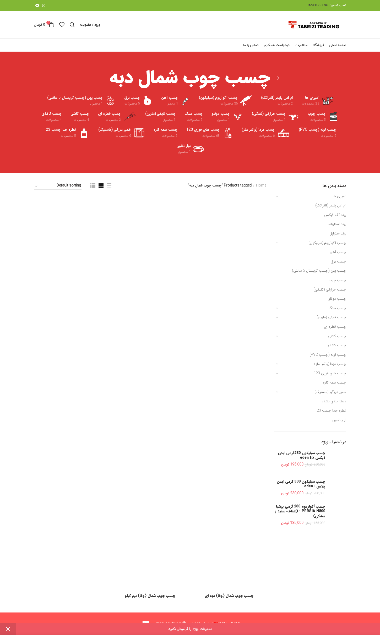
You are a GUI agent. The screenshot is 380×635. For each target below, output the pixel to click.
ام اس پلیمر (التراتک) (330, 205)
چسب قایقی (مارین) (331, 317)
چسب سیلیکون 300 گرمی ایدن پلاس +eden (301, 484)
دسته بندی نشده (334, 401)
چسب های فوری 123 (330, 373)
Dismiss (8, 629)
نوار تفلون (339, 420)
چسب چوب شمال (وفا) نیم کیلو (150, 595)
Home (261, 185)
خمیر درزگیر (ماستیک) (330, 392)
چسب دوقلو (337, 299)
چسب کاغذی (336, 345)
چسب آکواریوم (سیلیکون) (327, 243)
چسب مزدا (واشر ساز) (330, 364)
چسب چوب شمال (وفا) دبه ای (229, 595)
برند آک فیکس (335, 215)
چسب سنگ (337, 308)
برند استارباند (337, 224)
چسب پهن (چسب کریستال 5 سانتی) (319, 270)
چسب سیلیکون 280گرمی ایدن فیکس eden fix (301, 455)
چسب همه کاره (334, 382)
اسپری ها (339, 196)
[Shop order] (58, 186)
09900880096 (318, 5)
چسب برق (338, 261)
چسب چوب (337, 280)
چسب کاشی (337, 336)
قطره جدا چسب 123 (330, 410)
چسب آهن (338, 252)
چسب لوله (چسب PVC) (328, 355)
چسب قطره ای (335, 327)
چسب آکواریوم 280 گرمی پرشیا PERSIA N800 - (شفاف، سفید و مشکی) (299, 511)
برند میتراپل (337, 233)
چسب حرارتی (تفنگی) (329, 289)
